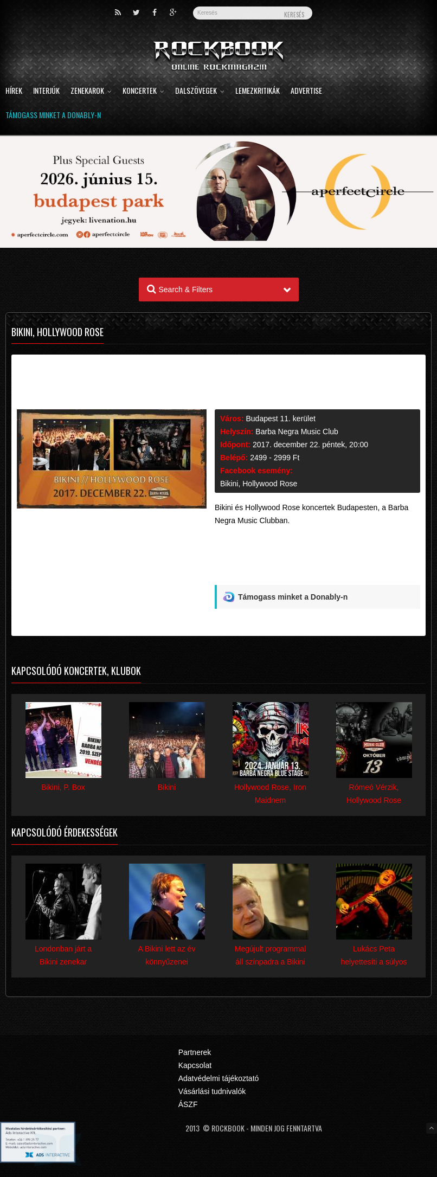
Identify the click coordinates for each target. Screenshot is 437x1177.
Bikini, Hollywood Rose (258, 483)
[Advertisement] (317, 559)
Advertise (306, 91)
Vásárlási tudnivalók (212, 1091)
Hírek (13, 91)
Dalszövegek (199, 91)
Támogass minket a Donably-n (53, 115)
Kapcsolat (194, 1065)
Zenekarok (91, 91)
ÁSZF (188, 1104)
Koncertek (143, 91)
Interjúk (46, 91)
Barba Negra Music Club (296, 431)
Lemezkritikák (257, 91)
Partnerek (194, 1052)
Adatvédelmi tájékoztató (218, 1078)
